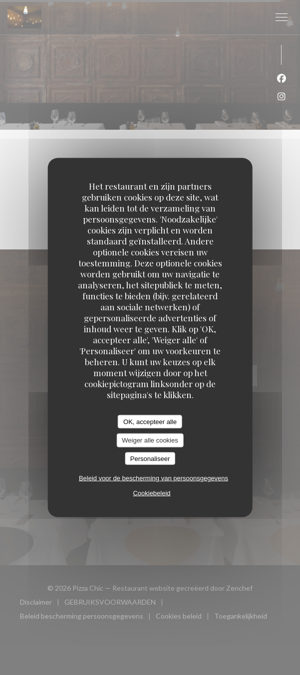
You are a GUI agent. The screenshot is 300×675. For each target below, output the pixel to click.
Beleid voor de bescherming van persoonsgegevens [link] (153, 478)
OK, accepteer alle (150, 421)
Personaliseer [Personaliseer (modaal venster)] (150, 458)
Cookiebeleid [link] (151, 493)
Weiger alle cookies (150, 440)
